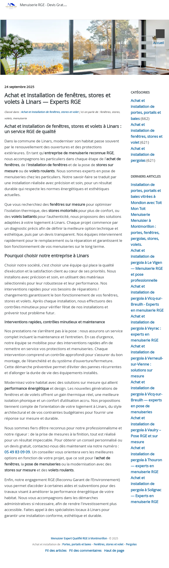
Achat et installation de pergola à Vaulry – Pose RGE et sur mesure (146, 429)
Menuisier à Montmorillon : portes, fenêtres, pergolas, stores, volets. (145, 232)
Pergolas (131, 544)
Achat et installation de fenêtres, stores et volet (49, 112)
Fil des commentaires (85, 550)
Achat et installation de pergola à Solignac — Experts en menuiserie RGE (146, 489)
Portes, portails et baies (76, 544)
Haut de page (114, 550)
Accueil (158, 42)
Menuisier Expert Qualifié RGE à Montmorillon (79, 538)
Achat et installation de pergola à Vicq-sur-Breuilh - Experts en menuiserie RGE (147, 298)
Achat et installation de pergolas (142, 154)
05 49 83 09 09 (17, 451)
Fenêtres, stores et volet (108, 544)
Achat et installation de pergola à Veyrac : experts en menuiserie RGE (146, 328)
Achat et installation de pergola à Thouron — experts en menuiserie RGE (146, 459)
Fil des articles (55, 550)
